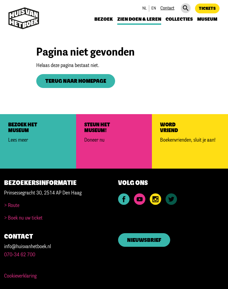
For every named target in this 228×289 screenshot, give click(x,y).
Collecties (179, 19)
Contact (167, 8)
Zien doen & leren (139, 19)
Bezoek (103, 19)
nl (144, 8)
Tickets (207, 8)
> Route (11, 205)
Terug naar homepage (75, 81)
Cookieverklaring (20, 276)
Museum (207, 19)
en (153, 8)
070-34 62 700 (19, 255)
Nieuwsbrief (144, 240)
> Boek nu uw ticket (23, 218)
